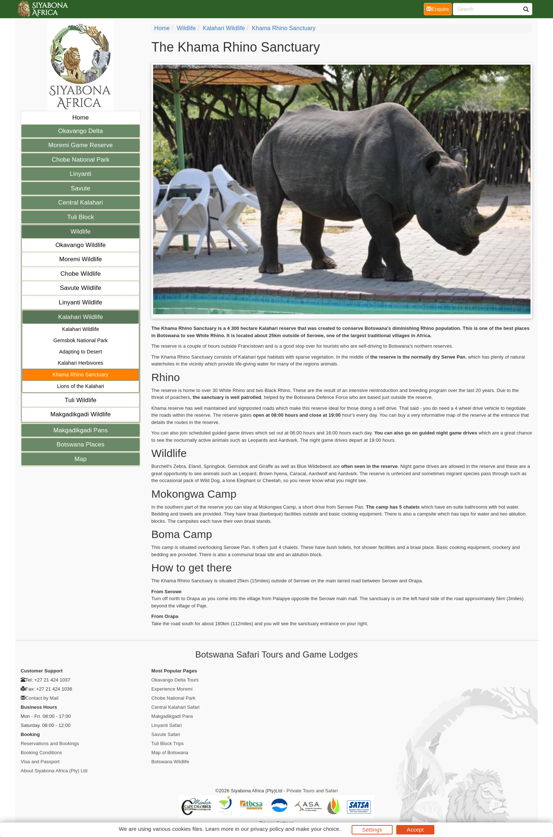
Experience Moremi (172, 689)
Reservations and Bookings (50, 743)
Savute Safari (165, 734)
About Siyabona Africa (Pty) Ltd (54, 770)
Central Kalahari (80, 202)
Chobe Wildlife (80, 273)
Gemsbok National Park (80, 340)
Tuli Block (80, 217)
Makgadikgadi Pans (80, 430)
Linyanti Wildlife (80, 302)
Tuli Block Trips (167, 743)
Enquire (439, 8)
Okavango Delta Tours (174, 680)
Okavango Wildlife (81, 245)
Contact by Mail (41, 698)
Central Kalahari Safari (175, 707)
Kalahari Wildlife (80, 317)
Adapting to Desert (80, 352)
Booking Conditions (41, 752)
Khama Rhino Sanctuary (80, 374)
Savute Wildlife (80, 287)
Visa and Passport (40, 761)
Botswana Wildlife (170, 761)
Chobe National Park (81, 159)
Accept (415, 829)
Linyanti (80, 173)
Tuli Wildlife (81, 400)
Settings (372, 829)
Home (80, 117)
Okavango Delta (80, 131)
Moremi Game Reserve (80, 145)
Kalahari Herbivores (80, 363)
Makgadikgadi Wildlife (80, 414)
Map (80, 459)
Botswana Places (81, 444)
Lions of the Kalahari (80, 386)
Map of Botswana (169, 752)
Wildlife (80, 231)
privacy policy (266, 829)
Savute (80, 188)
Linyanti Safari (166, 725)
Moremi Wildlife (80, 259)
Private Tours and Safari (312, 790)
